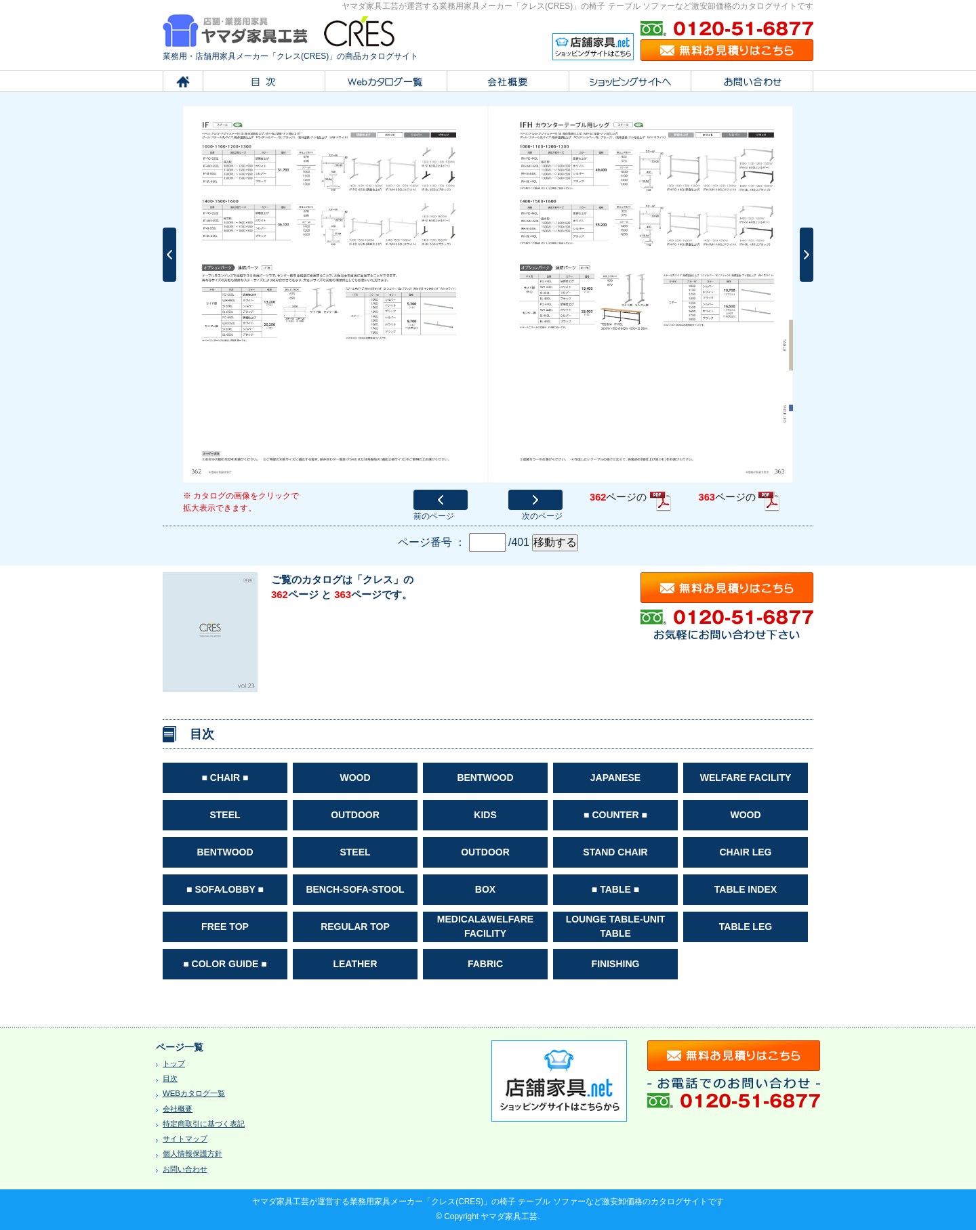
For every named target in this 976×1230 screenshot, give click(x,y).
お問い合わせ (185, 1169)
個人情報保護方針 (192, 1153)
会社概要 (177, 1109)
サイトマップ (185, 1138)
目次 (170, 1078)
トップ (174, 1063)
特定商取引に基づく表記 (204, 1124)
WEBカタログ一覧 (194, 1093)
